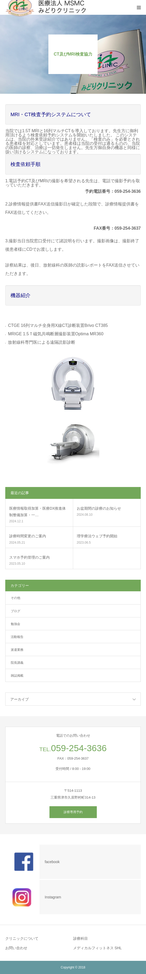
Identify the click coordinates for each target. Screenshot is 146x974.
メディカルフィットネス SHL (97, 948)
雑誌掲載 (17, 675)
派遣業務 (17, 650)
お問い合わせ (16, 948)
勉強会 (15, 624)
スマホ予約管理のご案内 (29, 557)
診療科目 (80, 938)
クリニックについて (21, 938)
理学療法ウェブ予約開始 (97, 536)
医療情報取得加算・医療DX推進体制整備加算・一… (37, 511)
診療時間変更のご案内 (27, 536)
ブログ (15, 611)
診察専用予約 (73, 812)
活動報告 (17, 637)
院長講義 (17, 663)
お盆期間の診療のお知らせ (99, 508)
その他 (15, 598)
